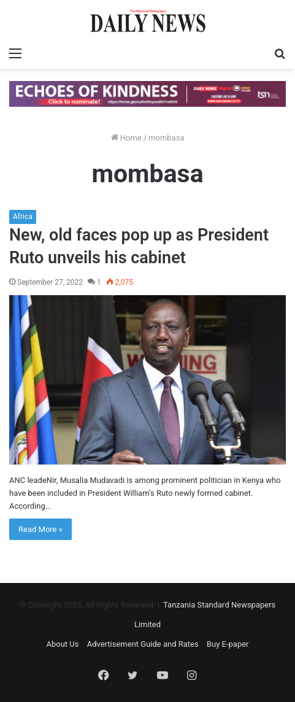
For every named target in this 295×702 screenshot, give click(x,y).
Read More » (40, 529)
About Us (62, 644)
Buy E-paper (228, 644)
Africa (23, 216)
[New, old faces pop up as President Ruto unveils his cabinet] (147, 380)
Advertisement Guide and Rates (143, 644)
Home (126, 137)
